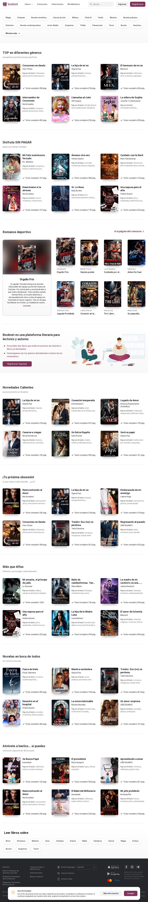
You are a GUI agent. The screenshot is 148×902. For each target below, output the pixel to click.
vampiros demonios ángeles (34, 593)
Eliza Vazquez (77, 762)
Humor (111, 841)
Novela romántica (39, 17)
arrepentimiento (78, 76)
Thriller (83, 25)
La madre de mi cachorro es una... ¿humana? (130, 582)
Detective (10, 25)
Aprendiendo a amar (131, 759)
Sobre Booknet (36, 873)
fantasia (88, 590)
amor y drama (126, 76)
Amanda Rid (125, 794)
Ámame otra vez (80, 155)
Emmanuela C (77, 404)
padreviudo (81, 108)
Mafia (84, 841)
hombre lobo (90, 709)
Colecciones (57, 4)
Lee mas (27, 306)
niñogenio (91, 108)
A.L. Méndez (27, 162)
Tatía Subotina (77, 529)
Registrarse (137, 4)
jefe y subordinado (136, 801)
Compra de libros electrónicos (37, 868)
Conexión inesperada (83, 400)
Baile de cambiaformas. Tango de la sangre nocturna (83, 582)
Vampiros (97, 841)
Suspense (69, 25)
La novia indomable (82, 701)
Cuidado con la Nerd (131, 155)
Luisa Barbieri (77, 618)
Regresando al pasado (132, 522)
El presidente (78, 759)
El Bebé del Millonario (83, 791)
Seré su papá (127, 432)
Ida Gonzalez (28, 104)
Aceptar (130, 893)
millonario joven (84, 443)
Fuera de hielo (30, 669)
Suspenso (22, 849)
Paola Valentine (29, 673)
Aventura (137, 25)
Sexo (47, 841)
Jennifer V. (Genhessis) (130, 101)
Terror (111, 25)
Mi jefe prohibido (129, 791)
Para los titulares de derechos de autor (11, 872)
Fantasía (21, 17)
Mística (75, 17)
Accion (9, 849)
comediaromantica (128, 108)
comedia (137, 709)
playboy (74, 680)
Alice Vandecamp (128, 159)
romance (88, 533)
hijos (86, 767)
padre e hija (134, 769)
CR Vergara (76, 101)
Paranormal (97, 25)
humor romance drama (32, 769)
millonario (137, 73)
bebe (135, 530)
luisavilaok (26, 762)
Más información (111, 893)
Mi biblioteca (74, 4)
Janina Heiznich (127, 586)
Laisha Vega (125, 497)
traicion (88, 73)
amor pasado (134, 532)
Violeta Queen (77, 159)
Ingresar (122, 4)
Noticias (6, 867)
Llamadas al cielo (81, 97)
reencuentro (138, 501)
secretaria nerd (85, 680)
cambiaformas (77, 593)
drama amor (27, 76)
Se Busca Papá (30, 759)
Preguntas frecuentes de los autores (11, 883)
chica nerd (137, 163)
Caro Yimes (27, 69)
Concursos (42, 4)
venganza (75, 535)
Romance (21, 841)
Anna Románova (29, 436)
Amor (8, 841)
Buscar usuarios (36, 877)
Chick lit (88, 17)
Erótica (135, 841)
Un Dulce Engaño (80, 432)
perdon (123, 503)
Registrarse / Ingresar (17, 364)
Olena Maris (76, 586)
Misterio (113, 17)
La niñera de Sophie (131, 97)
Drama (73, 841)
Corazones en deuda (33, 65)
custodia (75, 769)
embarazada (132, 503)
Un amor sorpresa (130, 701)
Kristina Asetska (78, 705)
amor (87, 593)
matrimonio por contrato (32, 443)
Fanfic (100, 17)
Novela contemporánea (30, 25)
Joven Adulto (53, 25)
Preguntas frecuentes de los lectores (11, 878)
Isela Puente (76, 436)
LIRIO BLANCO (126, 525)
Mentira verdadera (81, 669)
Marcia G (124, 69)
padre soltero (77, 801)
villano (38, 590)
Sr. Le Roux (77, 187)
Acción (124, 25)
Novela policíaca (130, 17)
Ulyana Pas (76, 69)
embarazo (40, 73)
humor (136, 799)
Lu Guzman (27, 586)
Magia (8, 17)
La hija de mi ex (80, 65)
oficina (92, 767)
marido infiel (86, 535)
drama (83, 166)
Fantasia (60, 841)
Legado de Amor (129, 400)
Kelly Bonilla (76, 191)
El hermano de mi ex (131, 65)
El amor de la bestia (131, 611)
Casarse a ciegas (31, 432)
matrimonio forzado (79, 712)
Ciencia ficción (59, 17)
